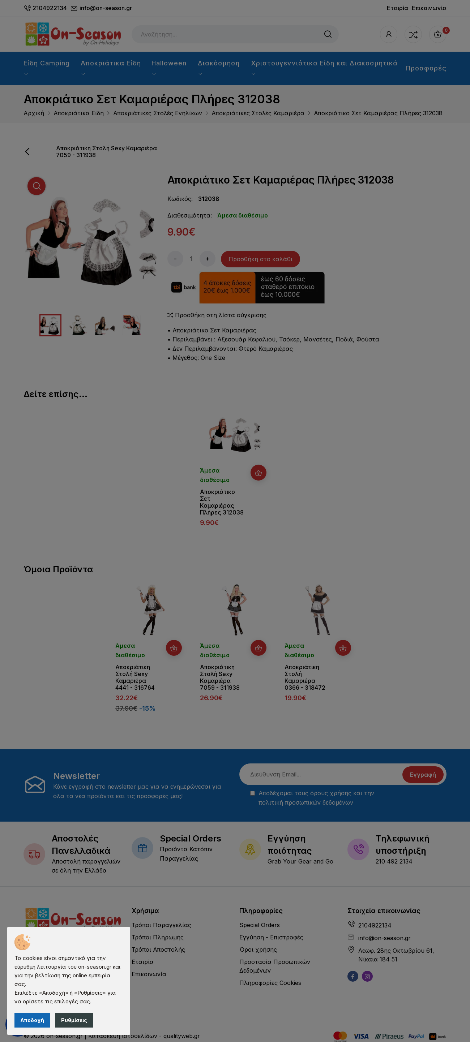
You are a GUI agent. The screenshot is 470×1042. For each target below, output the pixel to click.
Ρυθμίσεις (74, 1020)
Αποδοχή (32, 1020)
